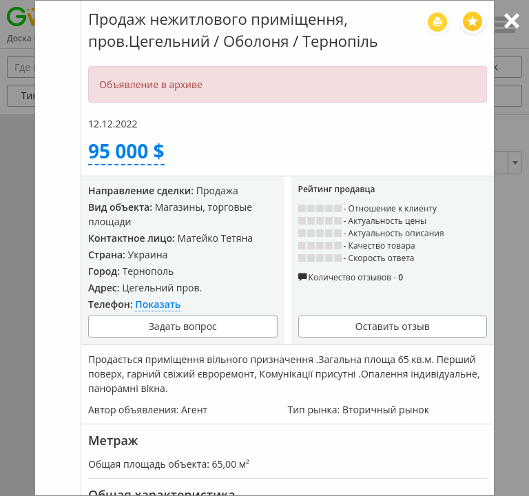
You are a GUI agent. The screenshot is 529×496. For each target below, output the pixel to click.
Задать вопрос (183, 326)
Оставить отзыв (392, 326)
